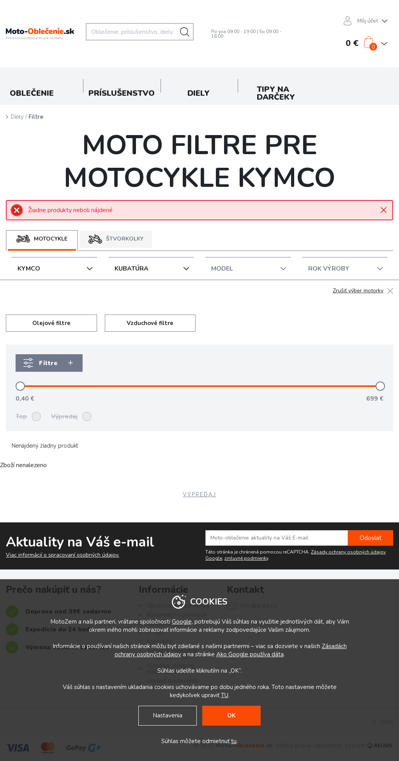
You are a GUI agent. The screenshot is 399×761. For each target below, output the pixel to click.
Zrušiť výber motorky (358, 291)
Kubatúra (131, 268)
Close (384, 210)
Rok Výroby (328, 268)
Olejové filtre (51, 323)
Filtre (36, 117)
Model (222, 268)
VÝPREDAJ (199, 494)
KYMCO (29, 268)
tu (234, 741)
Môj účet (367, 21)
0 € (352, 43)
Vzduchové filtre (150, 323)
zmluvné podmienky (246, 558)
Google (182, 622)
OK (231, 715)
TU (224, 695)
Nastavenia (167, 715)
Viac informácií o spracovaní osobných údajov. (62, 555)
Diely (17, 117)
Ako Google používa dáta (250, 654)
